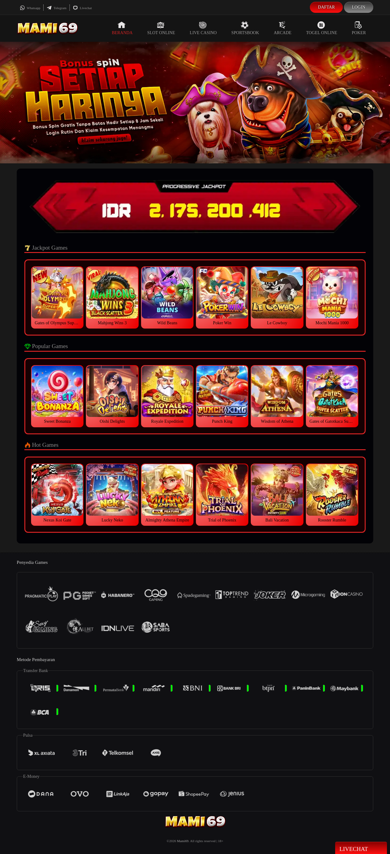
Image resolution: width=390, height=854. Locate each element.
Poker (359, 28)
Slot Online (161, 28)
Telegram (56, 8)
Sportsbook (245, 28)
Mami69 (183, 841)
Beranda (122, 28)
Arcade (283, 28)
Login (358, 7)
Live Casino (203, 28)
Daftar (326, 7)
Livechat (82, 8)
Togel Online (321, 28)
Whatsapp (30, 8)
